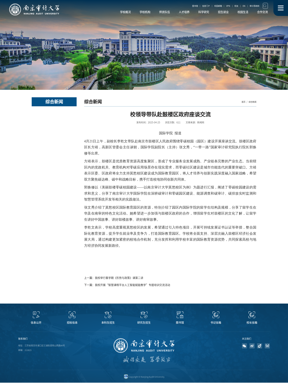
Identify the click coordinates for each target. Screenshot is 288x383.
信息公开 (36, 322)
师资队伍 (151, 12)
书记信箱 (215, 322)
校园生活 (239, 12)
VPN (220, 6)
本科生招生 (108, 322)
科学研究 (195, 12)
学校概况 (108, 12)
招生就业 (217, 12)
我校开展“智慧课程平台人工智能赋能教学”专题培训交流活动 (132, 285)
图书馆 (181, 6)
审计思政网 (252, 6)
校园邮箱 (208, 6)
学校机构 (130, 12)
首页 (241, 102)
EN (239, 6)
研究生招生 (144, 322)
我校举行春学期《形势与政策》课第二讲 (119, 278)
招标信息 (72, 322)
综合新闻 (251, 102)
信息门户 (194, 6)
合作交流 (261, 12)
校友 (230, 6)
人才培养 (173, 12)
